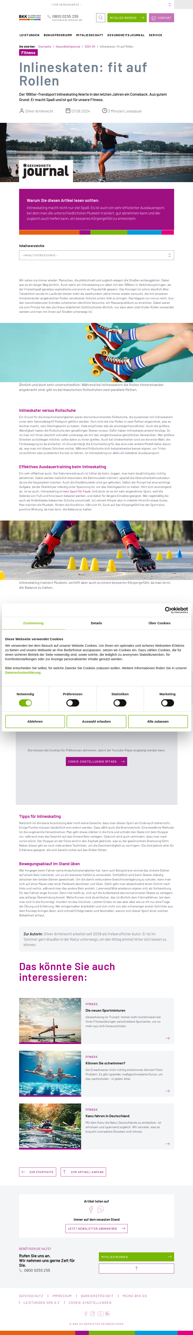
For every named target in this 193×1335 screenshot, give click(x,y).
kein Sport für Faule (76, 491)
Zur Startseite (41, 1171)
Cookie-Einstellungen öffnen (92, 761)
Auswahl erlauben (96, 721)
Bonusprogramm (58, 35)
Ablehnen (35, 721)
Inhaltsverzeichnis (39, 254)
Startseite (44, 46)
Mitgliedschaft (90, 35)
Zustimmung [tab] (33, 623)
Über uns (120, 4)
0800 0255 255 (68, 17)
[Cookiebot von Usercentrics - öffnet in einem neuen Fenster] (168, 610)
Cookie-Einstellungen (90, 1302)
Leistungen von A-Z (42, 1302)
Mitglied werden (123, 17)
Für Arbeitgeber (88, 4)
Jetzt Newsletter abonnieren (92, 1228)
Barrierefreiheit (97, 1296)
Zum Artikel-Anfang (87, 1171)
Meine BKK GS (164, 4)
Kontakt (164, 17)
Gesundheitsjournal (126, 35)
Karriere (135, 4)
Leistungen (30, 35)
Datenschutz (31, 1296)
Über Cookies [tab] (160, 623)
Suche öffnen (100, 15)
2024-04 (90, 46)
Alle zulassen (158, 721)
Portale (107, 4)
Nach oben (136, 1268)
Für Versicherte (65, 4)
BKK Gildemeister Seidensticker (30, 17)
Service (156, 35)
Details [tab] (96, 623)
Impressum (62, 1296)
